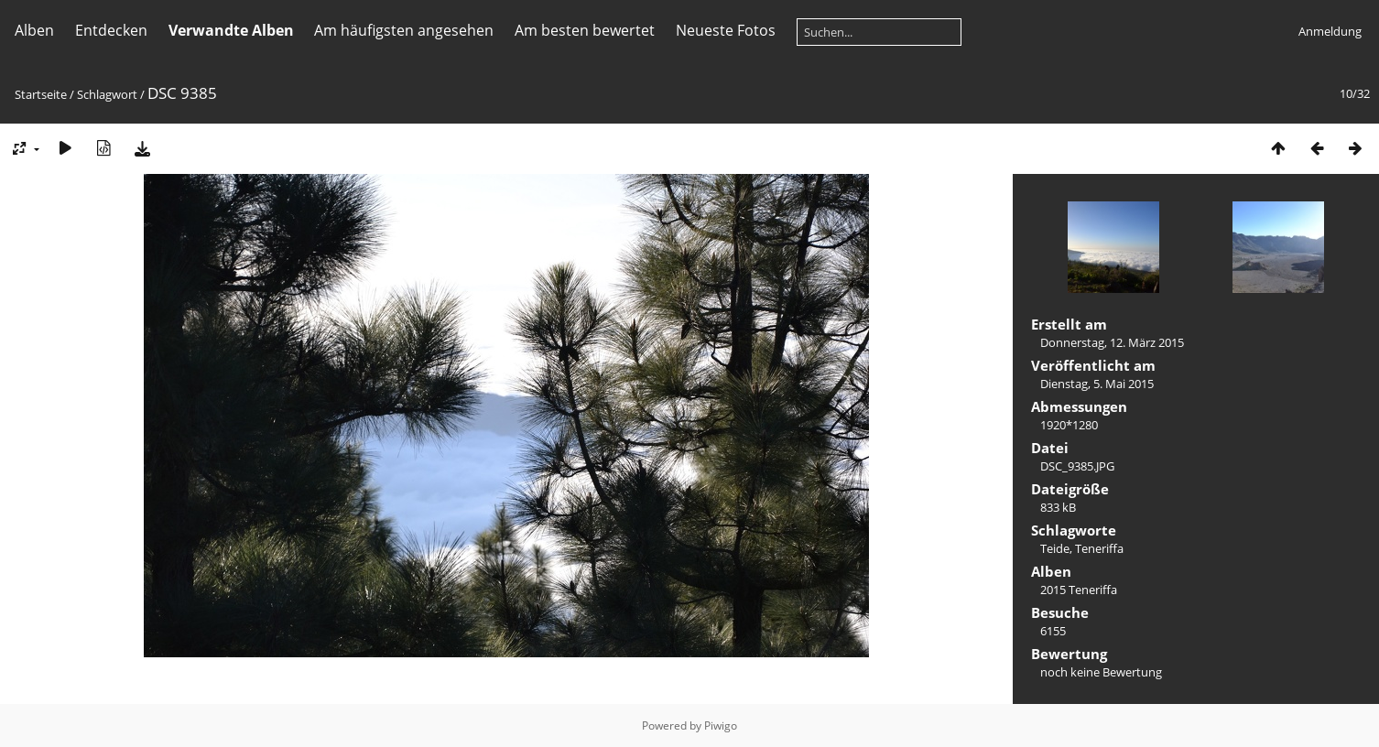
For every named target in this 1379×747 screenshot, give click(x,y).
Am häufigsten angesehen (404, 30)
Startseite (41, 94)
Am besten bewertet (585, 30)
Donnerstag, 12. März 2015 (1112, 342)
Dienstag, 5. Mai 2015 (1097, 383)
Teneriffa (1099, 548)
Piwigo (720, 725)
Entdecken (111, 30)
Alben (34, 30)
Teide (1055, 548)
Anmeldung (1330, 31)
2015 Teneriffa (1078, 589)
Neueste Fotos (726, 30)
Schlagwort (107, 94)
